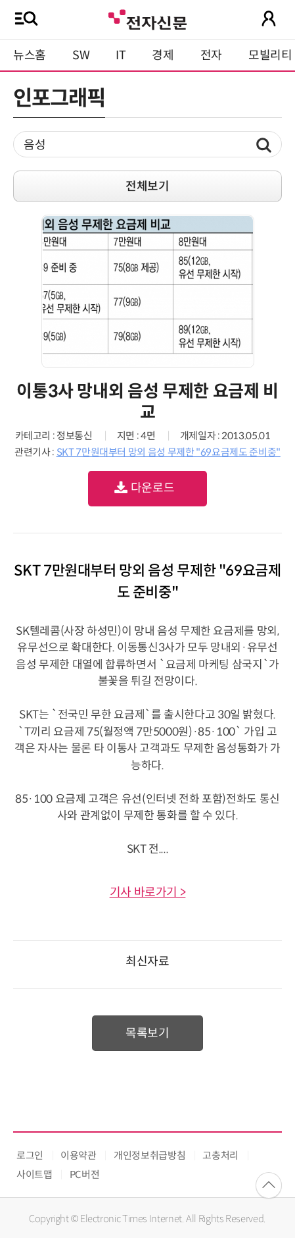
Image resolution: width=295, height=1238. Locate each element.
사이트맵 (34, 1174)
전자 (211, 55)
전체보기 (147, 186)
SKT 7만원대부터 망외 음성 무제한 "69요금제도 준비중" (169, 452)
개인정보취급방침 (149, 1155)
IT (120, 55)
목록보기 (147, 1033)
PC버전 (85, 1174)
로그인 (29, 1155)
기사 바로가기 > (148, 892)
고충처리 (220, 1155)
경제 (162, 55)
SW (80, 55)
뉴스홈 (29, 55)
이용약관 (78, 1155)
